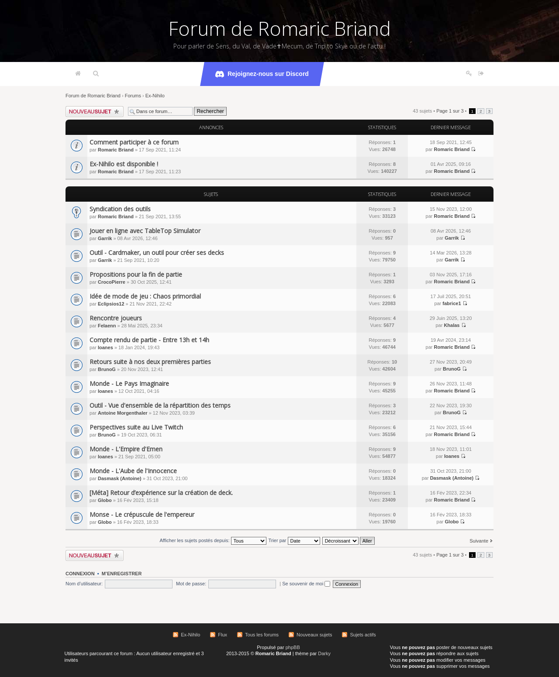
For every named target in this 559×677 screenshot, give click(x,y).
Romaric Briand (116, 149)
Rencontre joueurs (116, 318)
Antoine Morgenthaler (123, 413)
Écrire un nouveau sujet (95, 111)
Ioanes (105, 347)
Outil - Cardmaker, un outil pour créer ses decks (157, 252)
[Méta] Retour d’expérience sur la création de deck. (161, 492)
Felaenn (107, 325)
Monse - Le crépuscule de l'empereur (142, 514)
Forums (133, 95)
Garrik (105, 238)
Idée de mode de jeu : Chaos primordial (145, 296)
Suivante (478, 540)
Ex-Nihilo (155, 95)
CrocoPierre (111, 282)
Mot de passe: (191, 583)
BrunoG (107, 369)
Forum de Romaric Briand (280, 28)
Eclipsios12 (111, 303)
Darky (324, 653)
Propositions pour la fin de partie (136, 274)
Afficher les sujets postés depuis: (212, 540)
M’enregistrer (122, 573)
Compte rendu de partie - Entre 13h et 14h (149, 340)
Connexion (80, 573)
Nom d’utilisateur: (84, 583)
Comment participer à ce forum (134, 142)
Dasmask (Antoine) (119, 478)
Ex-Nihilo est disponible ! (124, 164)
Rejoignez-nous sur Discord (262, 74)
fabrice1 (451, 303)
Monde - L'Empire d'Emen (126, 449)
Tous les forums (262, 634)
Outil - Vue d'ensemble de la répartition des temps (160, 405)
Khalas (451, 325)
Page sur (449, 110)
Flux (222, 634)
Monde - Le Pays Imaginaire (129, 383)
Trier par (294, 540)
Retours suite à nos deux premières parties (150, 361)
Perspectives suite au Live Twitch (136, 427)
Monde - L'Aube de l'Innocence (133, 471)
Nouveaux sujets (314, 634)
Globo (105, 500)
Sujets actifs (363, 634)
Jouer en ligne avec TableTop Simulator (145, 231)
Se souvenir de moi (306, 583)
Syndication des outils (120, 209)
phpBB (293, 647)
